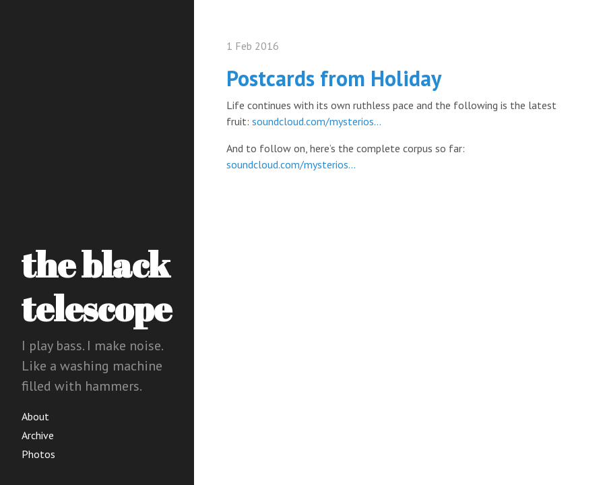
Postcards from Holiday (333, 78)
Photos (38, 454)
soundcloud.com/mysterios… (316, 121)
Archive (38, 435)
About (35, 416)
